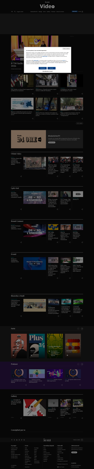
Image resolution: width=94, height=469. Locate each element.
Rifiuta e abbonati (66, 48)
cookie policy (45, 56)
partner (63, 60)
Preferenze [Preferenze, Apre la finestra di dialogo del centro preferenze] (42, 68)
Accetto (51, 68)
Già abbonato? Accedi (47, 71)
